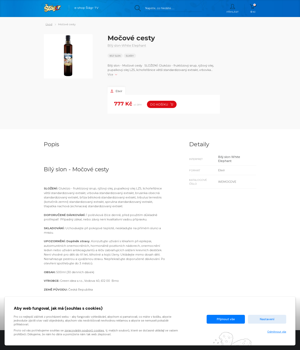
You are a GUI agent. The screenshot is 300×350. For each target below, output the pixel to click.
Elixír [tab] (117, 91)
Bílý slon (115, 55)
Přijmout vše (226, 319)
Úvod (47, 24)
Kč (253, 8)
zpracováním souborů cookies (84, 330)
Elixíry (130, 55)
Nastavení (267, 319)
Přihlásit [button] (233, 8)
